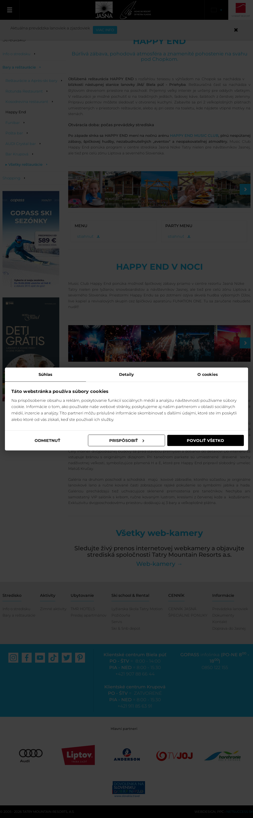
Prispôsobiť (126, 440)
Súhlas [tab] (45, 374)
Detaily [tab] (126, 374)
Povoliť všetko (205, 440)
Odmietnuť (47, 440)
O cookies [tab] (207, 374)
